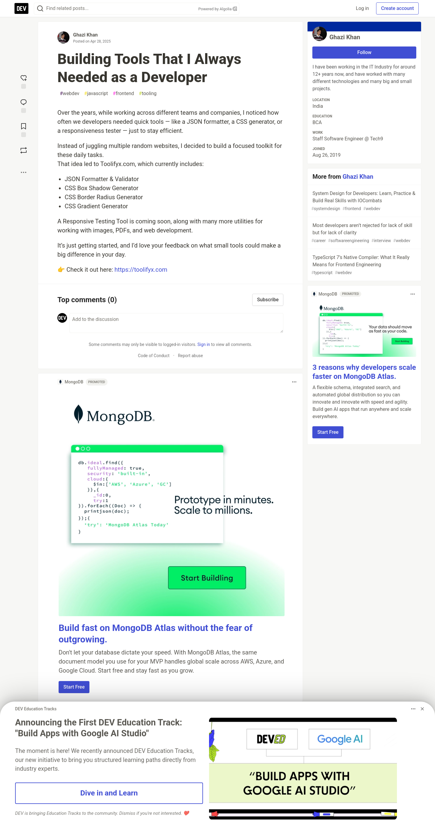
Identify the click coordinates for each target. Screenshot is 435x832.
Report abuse (190, 355)
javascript (96, 93)
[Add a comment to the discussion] (176, 323)
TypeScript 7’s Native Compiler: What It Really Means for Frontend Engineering (363, 265)
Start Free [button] (74, 687)
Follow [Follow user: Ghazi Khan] (364, 52)
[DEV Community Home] (21, 8)
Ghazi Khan (85, 35)
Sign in (203, 344)
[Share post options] (24, 172)
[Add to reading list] (23, 129)
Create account (397, 8)
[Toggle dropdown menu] (294, 382)
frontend (123, 93)
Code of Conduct (154, 355)
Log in (362, 8)
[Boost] (23, 150)
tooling (148, 93)
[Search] (40, 8)
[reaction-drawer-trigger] (23, 81)
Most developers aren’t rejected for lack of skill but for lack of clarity (363, 233)
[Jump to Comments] (23, 105)
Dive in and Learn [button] (109, 793)
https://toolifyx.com (140, 269)
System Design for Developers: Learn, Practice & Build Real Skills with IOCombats (363, 201)
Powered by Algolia (217, 9)
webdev (69, 93)
